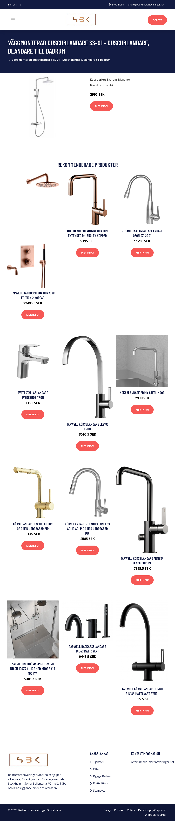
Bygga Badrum (102, 776)
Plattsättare (100, 783)
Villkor (131, 810)
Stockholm (118, 4)
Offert (157, 20)
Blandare (124, 79)
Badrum (111, 79)
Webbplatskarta (155, 815)
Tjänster (98, 762)
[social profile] (20, 4)
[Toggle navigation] (12, 19)
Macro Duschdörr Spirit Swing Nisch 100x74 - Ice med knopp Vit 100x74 (32, 668)
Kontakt (119, 810)
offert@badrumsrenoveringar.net (146, 4)
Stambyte (99, 790)
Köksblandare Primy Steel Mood (142, 392)
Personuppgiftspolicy (152, 810)
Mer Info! (101, 106)
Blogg (107, 810)
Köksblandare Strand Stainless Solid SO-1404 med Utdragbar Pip (87, 528)
